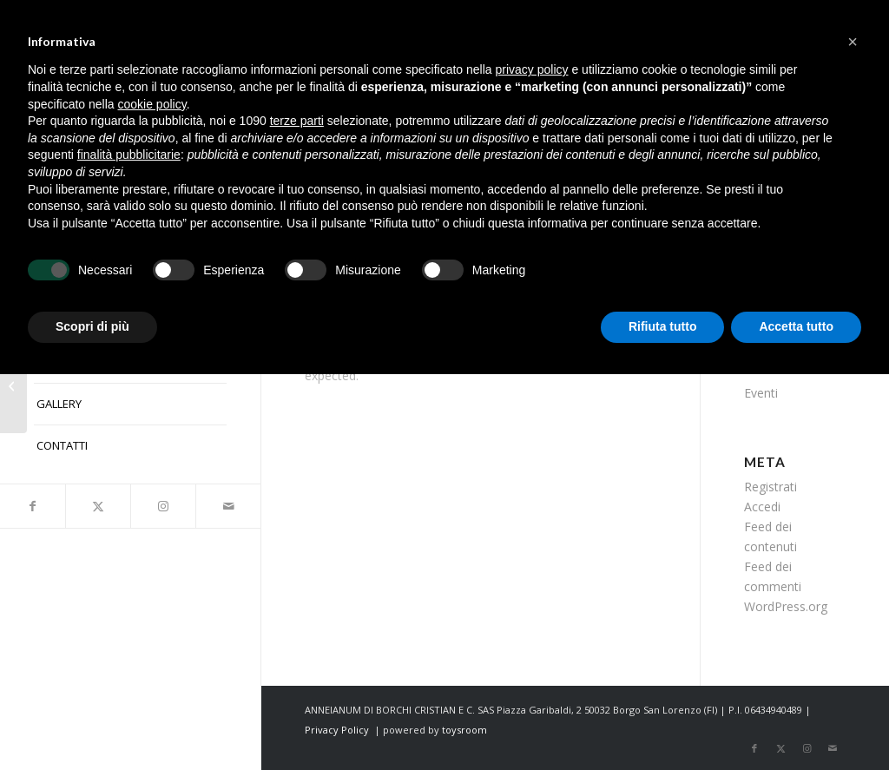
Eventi (761, 393)
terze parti (297, 121)
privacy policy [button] (532, 69)
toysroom (464, 729)
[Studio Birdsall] (13, 385)
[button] (852, 42)
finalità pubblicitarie (129, 154)
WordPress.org (785, 606)
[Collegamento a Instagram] (162, 506)
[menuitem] (130, 404)
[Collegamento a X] (97, 506)
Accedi (762, 506)
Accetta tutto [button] (796, 326)
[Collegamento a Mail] (227, 506)
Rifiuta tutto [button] (663, 326)
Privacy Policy (337, 729)
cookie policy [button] (152, 104)
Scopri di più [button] (92, 326)
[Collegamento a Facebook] (32, 506)
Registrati (770, 486)
